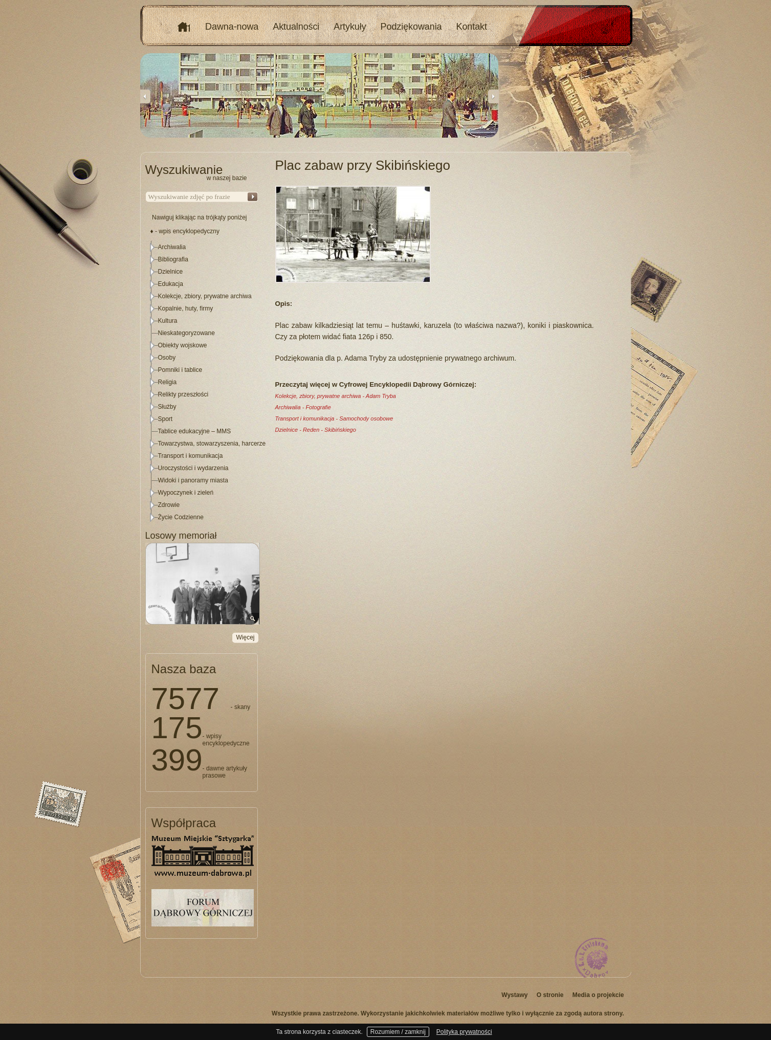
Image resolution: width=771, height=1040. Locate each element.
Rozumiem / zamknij (398, 1031)
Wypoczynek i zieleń (186, 492)
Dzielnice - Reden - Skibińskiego (315, 430)
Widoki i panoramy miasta (193, 480)
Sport (165, 419)
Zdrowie (169, 504)
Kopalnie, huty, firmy (185, 308)
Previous (145, 96)
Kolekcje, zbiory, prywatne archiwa (205, 296)
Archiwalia (172, 247)
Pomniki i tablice (180, 369)
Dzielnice (170, 271)
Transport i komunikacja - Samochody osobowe (334, 418)
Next (493, 96)
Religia (167, 382)
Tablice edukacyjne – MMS (194, 431)
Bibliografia (173, 259)
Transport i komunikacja (190, 455)
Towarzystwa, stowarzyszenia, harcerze (212, 443)
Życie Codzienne (181, 517)
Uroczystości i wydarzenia (193, 468)
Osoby (167, 357)
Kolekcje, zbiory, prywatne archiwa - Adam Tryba (335, 396)
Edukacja (170, 283)
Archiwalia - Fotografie (303, 407)
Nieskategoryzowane (186, 333)
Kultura (168, 320)
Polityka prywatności (464, 1031)
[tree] (202, 382)
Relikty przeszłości (183, 394)
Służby (167, 406)
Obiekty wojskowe (182, 345)
